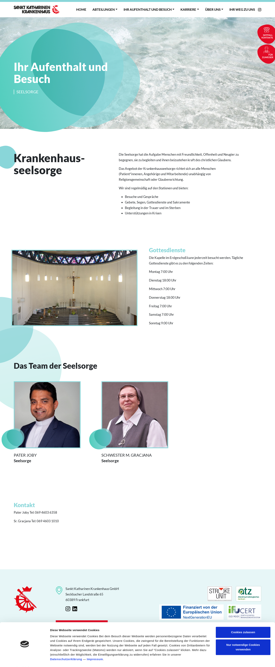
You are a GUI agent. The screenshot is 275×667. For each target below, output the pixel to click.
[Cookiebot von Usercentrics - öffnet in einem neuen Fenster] (24, 659)
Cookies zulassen (243, 622)
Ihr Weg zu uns (242, 9)
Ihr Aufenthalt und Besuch (148, 9)
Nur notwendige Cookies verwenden (243, 637)
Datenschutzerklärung (66, 649)
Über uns (213, 9)
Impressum (95, 649)
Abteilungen (103, 9)
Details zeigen (59, 659)
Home (81, 9)
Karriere (188, 9)
